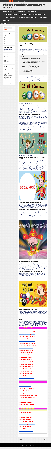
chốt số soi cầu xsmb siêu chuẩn (25, 14)
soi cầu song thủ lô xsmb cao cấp (44, 23)
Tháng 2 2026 (6, 70)
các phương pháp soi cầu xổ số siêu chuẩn (25, 17)
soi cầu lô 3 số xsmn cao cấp (20, 0)
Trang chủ (5, 11)
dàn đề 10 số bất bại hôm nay (40, 17)
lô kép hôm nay (6, 20)
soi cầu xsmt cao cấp (22, 11)
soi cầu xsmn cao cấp (32, 11)
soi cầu (5, 94)
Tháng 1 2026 (6, 71)
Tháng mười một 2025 (7, 73)
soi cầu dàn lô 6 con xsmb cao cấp (31, 23)
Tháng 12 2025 (6, 72)
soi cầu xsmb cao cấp (12, 11)
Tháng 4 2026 (6, 67)
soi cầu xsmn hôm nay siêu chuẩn (9, 17)
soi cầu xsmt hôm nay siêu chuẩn (39, 14)
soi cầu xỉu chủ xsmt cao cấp (8, 48)
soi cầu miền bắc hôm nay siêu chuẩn (10, 14)
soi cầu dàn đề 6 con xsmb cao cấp (18, 23)
